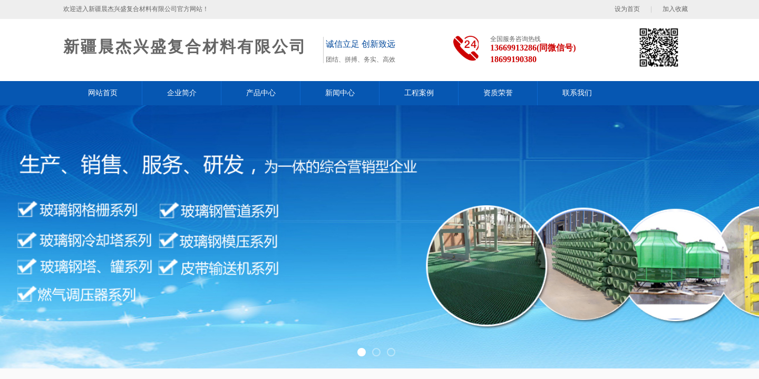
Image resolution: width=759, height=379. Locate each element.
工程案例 (419, 93)
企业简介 (182, 93)
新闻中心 (340, 93)
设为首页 (627, 9)
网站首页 (103, 93)
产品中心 (261, 93)
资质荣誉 (498, 93)
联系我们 (577, 93)
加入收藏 (675, 9)
